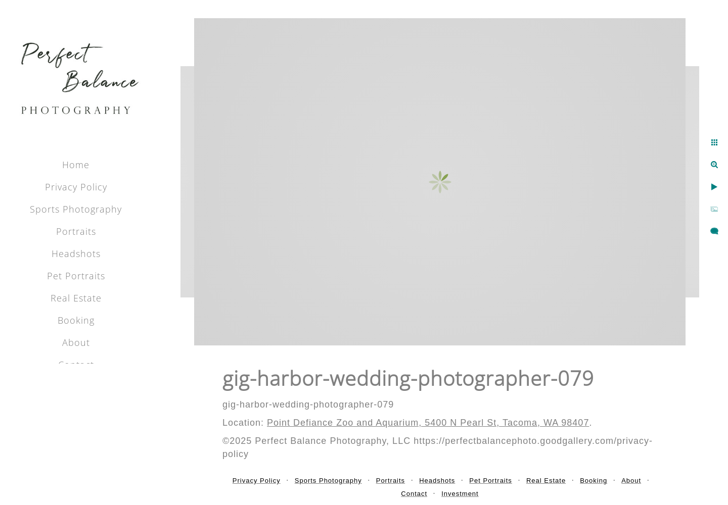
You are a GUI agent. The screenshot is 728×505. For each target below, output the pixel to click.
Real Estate (76, 298)
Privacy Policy (76, 187)
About (76, 342)
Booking (76, 320)
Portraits (76, 231)
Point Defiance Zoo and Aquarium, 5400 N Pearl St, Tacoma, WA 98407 (428, 423)
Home (75, 165)
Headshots (76, 253)
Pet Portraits (76, 276)
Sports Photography (76, 209)
